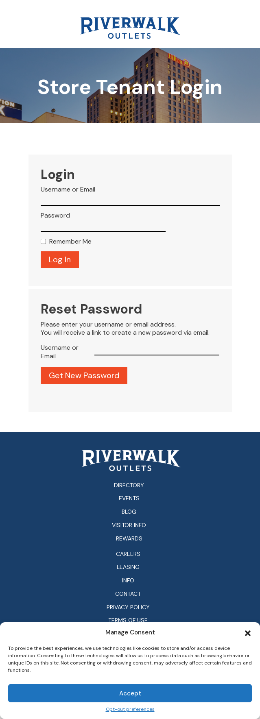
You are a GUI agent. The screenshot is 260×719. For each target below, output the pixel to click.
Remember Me (70, 241)
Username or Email (68, 189)
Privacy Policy (128, 607)
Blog (129, 511)
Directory (129, 485)
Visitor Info (129, 525)
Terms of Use (128, 620)
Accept (130, 693)
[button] (248, 632)
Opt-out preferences (130, 709)
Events (129, 498)
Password (55, 215)
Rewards (129, 538)
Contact (128, 593)
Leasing (128, 567)
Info (128, 580)
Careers (128, 554)
